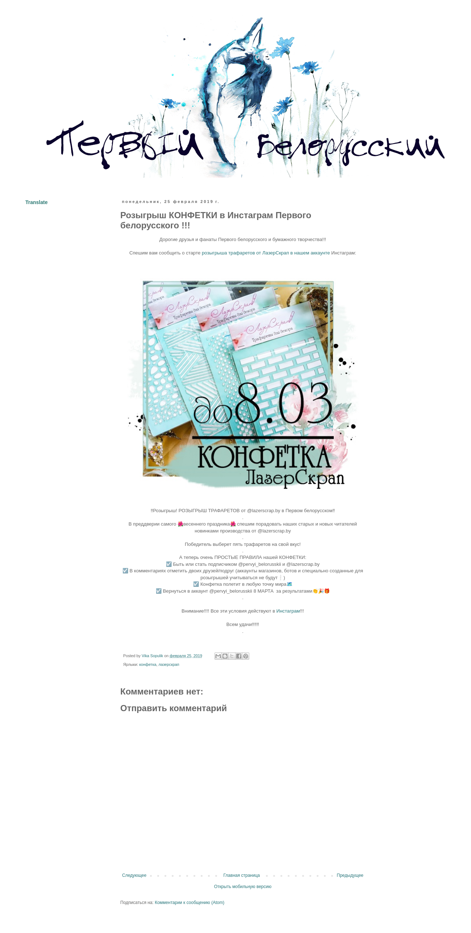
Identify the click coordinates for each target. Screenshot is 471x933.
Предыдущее (350, 875)
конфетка (147, 664)
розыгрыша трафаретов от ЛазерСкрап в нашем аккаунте (266, 253)
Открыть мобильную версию (242, 886)
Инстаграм (288, 611)
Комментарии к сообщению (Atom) (189, 902)
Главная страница (242, 875)
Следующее (134, 875)
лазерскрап (169, 664)
